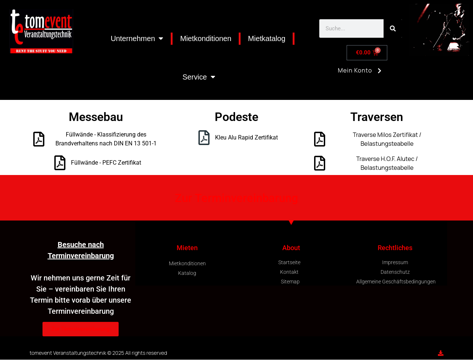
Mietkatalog (266, 38)
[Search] (393, 28)
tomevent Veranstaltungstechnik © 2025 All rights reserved (98, 352)
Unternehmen (136, 38)
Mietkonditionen (205, 38)
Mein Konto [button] (361, 73)
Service (199, 77)
